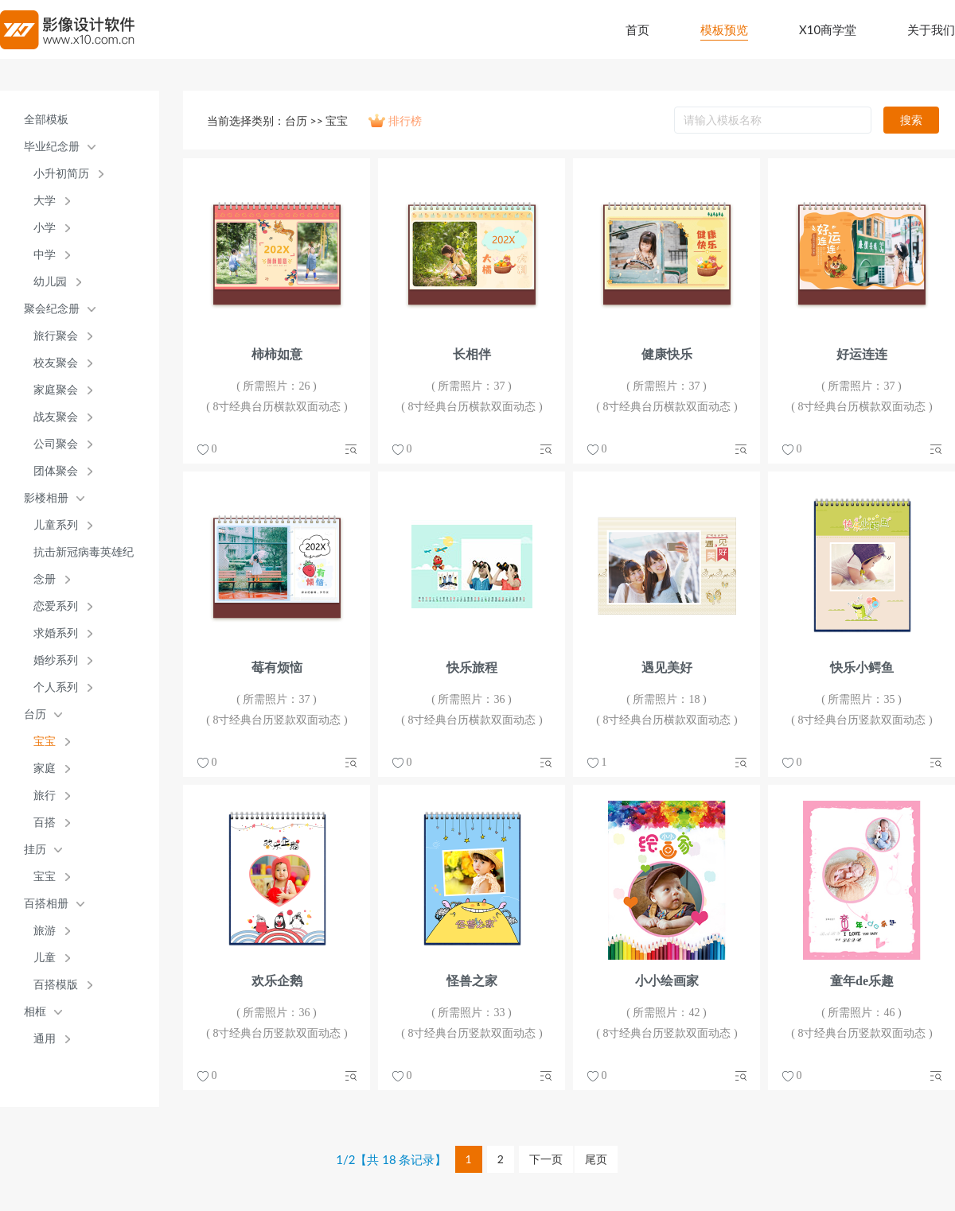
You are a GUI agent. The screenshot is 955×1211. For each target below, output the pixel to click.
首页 (637, 29)
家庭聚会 (55, 390)
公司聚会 (55, 444)
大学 (44, 201)
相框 (35, 1012)
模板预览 (724, 29)
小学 (44, 228)
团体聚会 (55, 471)
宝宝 (44, 741)
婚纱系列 (55, 660)
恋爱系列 (55, 606)
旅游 (44, 931)
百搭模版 (55, 985)
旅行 (44, 796)
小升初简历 (61, 174)
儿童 (44, 958)
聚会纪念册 (52, 309)
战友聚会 (55, 417)
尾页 (596, 1159)
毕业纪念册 (52, 147)
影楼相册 (46, 498)
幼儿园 (50, 282)
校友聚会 (55, 363)
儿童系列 (55, 525)
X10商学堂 (827, 29)
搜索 (911, 119)
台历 (35, 714)
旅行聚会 (55, 336)
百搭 (44, 823)
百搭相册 (46, 904)
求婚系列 (55, 633)
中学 (44, 255)
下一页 (546, 1159)
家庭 (44, 768)
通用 (44, 1039)
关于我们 (931, 29)
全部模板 (46, 120)
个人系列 (55, 687)
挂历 (35, 850)
